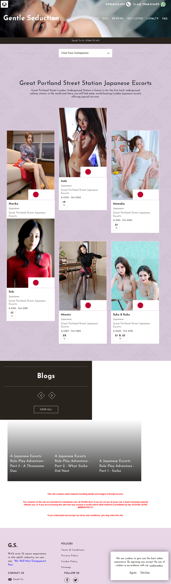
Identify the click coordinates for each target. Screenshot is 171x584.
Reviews (117, 24)
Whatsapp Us (115, 532)
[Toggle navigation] (75, 23)
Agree (128, 574)
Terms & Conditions (72, 525)
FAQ (164, 24)
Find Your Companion (71, 63)
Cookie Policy (69, 538)
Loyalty (152, 24)
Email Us (112, 525)
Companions (89, 24)
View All (19, 436)
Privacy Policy (69, 532)
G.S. (12, 521)
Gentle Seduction (36, 24)
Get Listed (134, 24)
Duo (105, 24)
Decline (140, 574)
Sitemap (66, 544)
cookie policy (137, 567)
